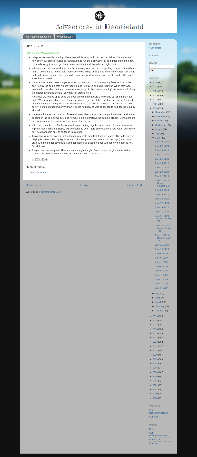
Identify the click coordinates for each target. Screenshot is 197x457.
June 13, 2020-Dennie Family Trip (163, 228)
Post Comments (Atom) (50, 192)
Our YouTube (155, 439)
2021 (155, 104)
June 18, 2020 (162, 199)
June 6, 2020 (161, 266)
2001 (155, 389)
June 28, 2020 (162, 150)
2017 (155, 324)
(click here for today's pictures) (42, 53)
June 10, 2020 (162, 249)
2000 (155, 393)
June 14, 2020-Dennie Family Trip (163, 218)
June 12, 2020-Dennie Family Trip (163, 238)
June (158, 138)
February (160, 306)
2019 (155, 316)
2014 (155, 337)
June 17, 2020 (162, 203)
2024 (155, 91)
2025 (155, 86)
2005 (155, 376)
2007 (155, 368)
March (158, 302)
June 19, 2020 (162, 194)
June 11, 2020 (162, 245)
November (160, 116)
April (157, 298)
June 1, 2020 (161, 288)
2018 (155, 320)
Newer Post (34, 185)
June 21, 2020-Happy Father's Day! (162, 183)
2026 (155, 82)
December (160, 112)
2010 (155, 355)
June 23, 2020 (162, 172)
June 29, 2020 (162, 146)
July (157, 133)
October (159, 120)
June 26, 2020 (162, 159)
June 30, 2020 (162, 141)
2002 (155, 385)
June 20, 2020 (162, 190)
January (159, 310)
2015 (155, 333)
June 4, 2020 (161, 275)
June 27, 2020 (162, 154)
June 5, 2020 (161, 270)
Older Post (134, 185)
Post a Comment (38, 172)
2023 (155, 95)
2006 (155, 372)
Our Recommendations (38, 36)
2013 (155, 342)
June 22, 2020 (162, 176)
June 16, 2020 (162, 207)
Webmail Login (65, 36)
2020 (155, 108)
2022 (155, 99)
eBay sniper (155, 48)
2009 (155, 359)
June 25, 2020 (162, 163)
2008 (155, 363)
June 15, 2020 (162, 211)
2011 (155, 350)
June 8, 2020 (161, 258)
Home (84, 185)
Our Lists (153, 417)
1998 (155, 398)
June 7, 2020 (161, 262)
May (157, 293)
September (161, 125)
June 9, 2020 (161, 253)
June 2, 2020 (161, 283)
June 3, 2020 (161, 279)
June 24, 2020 (162, 167)
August (159, 129)
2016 (155, 329)
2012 (155, 346)
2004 (155, 380)
